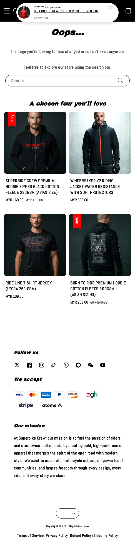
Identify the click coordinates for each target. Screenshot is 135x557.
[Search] (120, 90)
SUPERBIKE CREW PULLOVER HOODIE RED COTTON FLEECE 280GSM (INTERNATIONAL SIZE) (68, 11)
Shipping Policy (106, 545)
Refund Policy (80, 545)
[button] (7, 20)
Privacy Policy (57, 545)
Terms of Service (30, 545)
